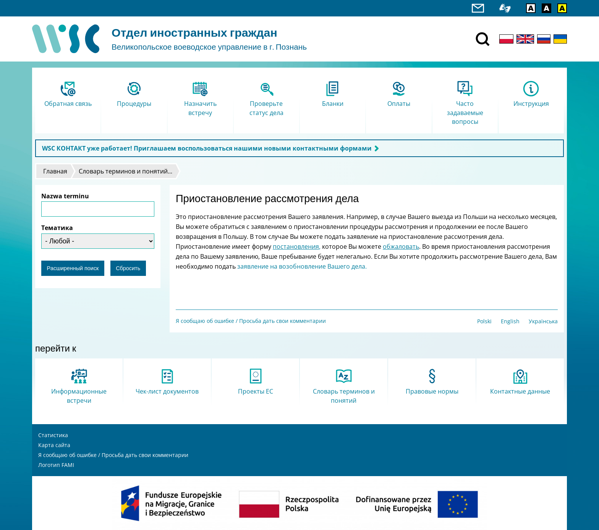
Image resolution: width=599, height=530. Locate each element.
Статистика (53, 435)
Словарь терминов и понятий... (125, 171)
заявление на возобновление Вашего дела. (302, 266)
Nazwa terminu (65, 196)
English (510, 321)
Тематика (57, 228)
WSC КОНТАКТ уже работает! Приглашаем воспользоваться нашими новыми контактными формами (207, 148)
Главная (55, 171)
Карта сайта (54, 445)
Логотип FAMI (56, 464)
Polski (484, 321)
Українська (543, 321)
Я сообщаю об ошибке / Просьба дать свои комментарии (251, 320)
